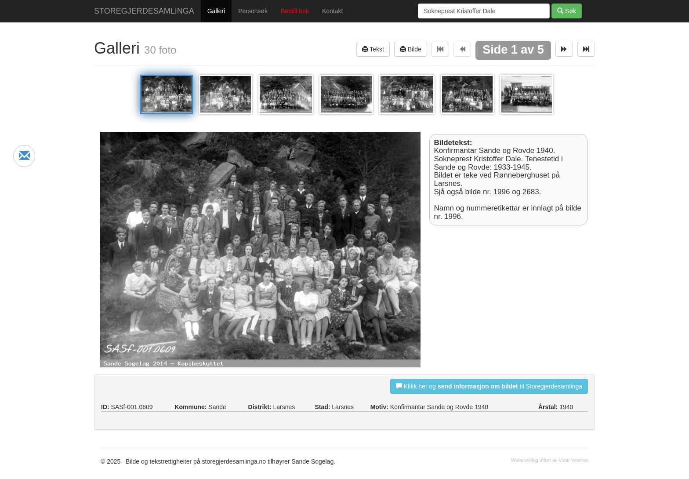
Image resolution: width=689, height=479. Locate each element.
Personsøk (253, 11)
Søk (566, 11)
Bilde (410, 49)
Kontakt (332, 11)
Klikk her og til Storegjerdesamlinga (489, 386)
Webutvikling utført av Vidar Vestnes (549, 460)
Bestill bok (295, 11)
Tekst (373, 49)
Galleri (216, 11)
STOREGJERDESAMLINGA (144, 11)
